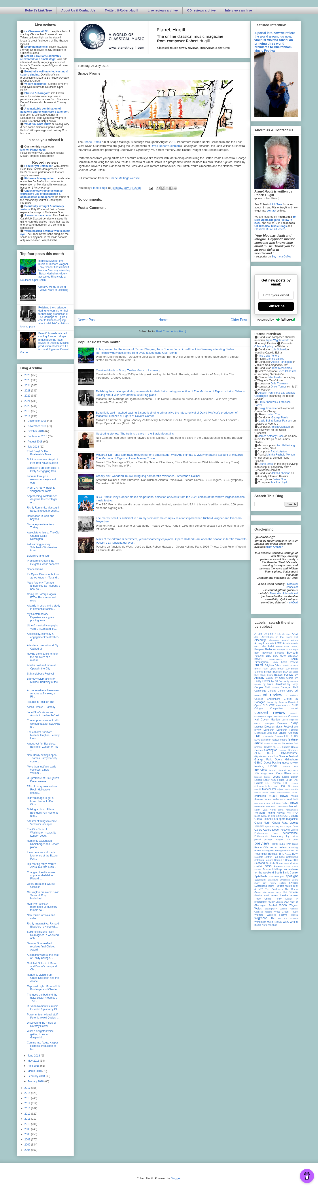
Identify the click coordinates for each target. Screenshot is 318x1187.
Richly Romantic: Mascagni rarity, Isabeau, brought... (43, 509)
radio (282, 844)
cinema (269, 702)
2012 (28, 1113)
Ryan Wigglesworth (277, 340)
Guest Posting (272, 762)
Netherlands (279, 799)
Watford (283, 908)
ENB (275, 733)
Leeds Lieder (290, 776)
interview (260, 770)
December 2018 (37, 420)
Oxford (258, 829)
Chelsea (258, 698)
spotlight (292, 876)
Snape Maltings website (125, 178)
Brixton (268, 671)
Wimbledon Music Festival (268, 921)
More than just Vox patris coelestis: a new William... (41, 770)
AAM (295, 633)
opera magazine (288, 818)
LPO (282, 786)
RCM (295, 844)
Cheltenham (273, 698)
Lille (267, 783)
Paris (275, 833)
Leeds (276, 776)
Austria (286, 643)
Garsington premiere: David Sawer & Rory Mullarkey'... (43, 895)
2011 (28, 1118)
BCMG (257, 659)
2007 (28, 1139)
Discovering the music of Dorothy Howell (41, 1024)
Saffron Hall (271, 857)
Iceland (286, 766)
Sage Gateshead (288, 857)
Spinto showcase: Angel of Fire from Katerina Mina (42, 461)
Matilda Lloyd (279, 482)
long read (273, 786)
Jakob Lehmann (280, 473)
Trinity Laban (283, 898)
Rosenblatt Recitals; (266, 853)
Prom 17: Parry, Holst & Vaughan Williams (41, 489)
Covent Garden (270, 719)
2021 (28, 401)
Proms (274, 843)
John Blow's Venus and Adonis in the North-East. (43, 714)
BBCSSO (293, 655)
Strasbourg (273, 880)
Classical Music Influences (270, 229)
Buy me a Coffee (281, 256)
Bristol (278, 665)
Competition (276, 708)
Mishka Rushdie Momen (280, 454)
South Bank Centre (286, 872)
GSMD (258, 762)
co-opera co (283, 705)
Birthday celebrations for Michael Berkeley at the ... (42, 682)
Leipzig (258, 780)
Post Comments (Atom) (171, 331)
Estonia (279, 736)
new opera (259, 803)
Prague (279, 839)
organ (289, 826)
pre (288, 839)
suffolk (283, 883)
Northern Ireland (264, 812)
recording (293, 847)
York (264, 925)
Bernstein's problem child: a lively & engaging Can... (43, 469)
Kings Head (267, 773)
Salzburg (259, 860)
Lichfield (258, 783)
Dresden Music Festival (279, 726)
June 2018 (34, 1055)
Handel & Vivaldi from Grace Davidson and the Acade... (43, 978)
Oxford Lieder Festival (276, 829)
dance (257, 723)
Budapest (293, 672)
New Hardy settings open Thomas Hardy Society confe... (42, 758)
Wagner (294, 905)
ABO (256, 637)
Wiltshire (294, 918)
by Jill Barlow (278, 681)
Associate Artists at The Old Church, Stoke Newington (43, 536)
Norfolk (293, 806)
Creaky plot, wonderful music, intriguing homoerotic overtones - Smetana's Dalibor (148, 476)
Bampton (259, 649)
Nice (268, 806)
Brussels (277, 671)
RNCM (294, 850)
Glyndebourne (289, 753)
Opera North (262, 822)
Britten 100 (283, 668)
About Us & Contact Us (78, 10)
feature (283, 739)
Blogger (175, 1178)
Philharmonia (261, 836)
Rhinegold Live (270, 850)
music (287, 792)
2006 (28, 1144)
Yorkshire (272, 925)
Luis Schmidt (279, 349)
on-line (271, 815)
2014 (28, 1103)
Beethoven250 (276, 659)
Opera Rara (280, 822)
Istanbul (282, 770)
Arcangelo (259, 643)
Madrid (257, 789)
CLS (265, 705)
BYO (267, 687)
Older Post (239, 320)
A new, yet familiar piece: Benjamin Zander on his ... (42, 747)
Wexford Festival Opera (282, 914)
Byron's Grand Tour (38, 555)
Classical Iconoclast (292, 585)
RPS (281, 853)
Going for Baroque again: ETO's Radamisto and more (42, 597)
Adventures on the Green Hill (279, 637)
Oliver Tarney (278, 386)
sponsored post (276, 876)
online (279, 816)
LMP (285, 783)
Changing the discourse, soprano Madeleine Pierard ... (41, 875)
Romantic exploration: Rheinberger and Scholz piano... (43, 844)
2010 (28, 1124)
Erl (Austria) (268, 736)
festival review (270, 743)
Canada (272, 690)
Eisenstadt (259, 732)
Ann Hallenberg (285, 445)
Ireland (272, 770)
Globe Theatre (264, 753)
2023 (28, 390)
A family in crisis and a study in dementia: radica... (43, 607)
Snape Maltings (272, 869)
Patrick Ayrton (279, 451)
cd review (272, 694)
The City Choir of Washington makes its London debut (41, 832)
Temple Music (283, 885)
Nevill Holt (292, 799)
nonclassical (282, 806)
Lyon (295, 786)
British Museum (290, 665)
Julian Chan (274, 414)
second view (291, 863)
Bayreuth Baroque (273, 652)
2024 (28, 385)
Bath (256, 652)
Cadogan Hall (289, 687)
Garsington (270, 750)
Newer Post (87, 320)
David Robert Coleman (165, 145)
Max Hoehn (275, 377)
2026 (28, 375)
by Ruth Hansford (274, 684)
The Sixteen (290, 892)
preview (261, 843)
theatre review (289, 895)
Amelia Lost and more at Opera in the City (41, 667)
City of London (281, 702)
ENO (257, 736)
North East (260, 809)
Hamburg (259, 766)
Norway (281, 812)
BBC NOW (279, 655)
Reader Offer (261, 847)
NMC (273, 806)
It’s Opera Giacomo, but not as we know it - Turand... (43, 576)
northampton (292, 810)
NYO (295, 812)
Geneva (282, 750)
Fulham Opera (290, 747)
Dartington (269, 723)
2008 (28, 1134)
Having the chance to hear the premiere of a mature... (42, 657)
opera (294, 815)
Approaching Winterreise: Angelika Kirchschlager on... (42, 499)
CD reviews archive (201, 10)
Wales (258, 908)
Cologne (258, 708)
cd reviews (291, 695)
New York (270, 803)
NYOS (257, 816)
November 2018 (37, 426)
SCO (295, 860)
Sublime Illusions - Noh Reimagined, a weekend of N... (43, 935)
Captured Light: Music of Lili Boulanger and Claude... (43, 988)
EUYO (257, 740)
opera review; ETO (274, 826)
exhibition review (270, 739)
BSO (285, 671)
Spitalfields (260, 876)
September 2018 (38, 436)
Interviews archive (238, 10)
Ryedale (258, 857)
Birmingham (261, 662)
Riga (280, 850)
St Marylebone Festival (40, 673)
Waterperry (271, 908)
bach (256, 646)
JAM (256, 773)
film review (287, 743)
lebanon (258, 777)
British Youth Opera (265, 668)
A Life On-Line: (283, 634)
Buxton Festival (283, 674)
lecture (267, 777)
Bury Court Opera (263, 675)
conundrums (280, 716)
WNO (286, 921)
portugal (268, 839)
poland (257, 839)
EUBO (294, 736)
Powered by (276, 319)
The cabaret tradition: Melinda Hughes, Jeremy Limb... (43, 735)
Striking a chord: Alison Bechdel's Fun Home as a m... (42, 812)
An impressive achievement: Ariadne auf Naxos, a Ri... (43, 693)
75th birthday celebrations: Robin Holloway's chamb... (42, 789)
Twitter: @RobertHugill (121, 10)
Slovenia (277, 866)
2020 (28, 406)
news (294, 803)
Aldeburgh (260, 640)
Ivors (295, 770)
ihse (296, 766)
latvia (295, 773)
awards (294, 643)
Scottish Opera (274, 863)
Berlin (294, 659)
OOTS (286, 816)
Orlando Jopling (263, 346)
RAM (288, 844)
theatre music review (266, 895)
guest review (290, 762)
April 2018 (34, 1065)
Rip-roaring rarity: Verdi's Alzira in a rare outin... (41, 865)
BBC (268, 655)
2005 (28, 1149)
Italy (290, 770)
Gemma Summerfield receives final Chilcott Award (41, 946)
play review (291, 836)
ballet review (275, 646)
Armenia (270, 643)
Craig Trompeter (268, 408)
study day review (265, 883)
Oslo (295, 826)
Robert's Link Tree (38, 10)
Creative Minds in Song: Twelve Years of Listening (127, 370)
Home (163, 320)
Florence (277, 747)
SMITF (287, 866)
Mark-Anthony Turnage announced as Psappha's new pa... (43, 586)
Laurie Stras (265, 463)
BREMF (259, 665)
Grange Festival (288, 756)
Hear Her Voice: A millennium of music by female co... (42, 907)
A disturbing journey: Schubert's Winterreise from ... (42, 547)
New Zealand (282, 803)
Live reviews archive (163, 10)
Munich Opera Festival (265, 792)
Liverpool (276, 783)
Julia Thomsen (279, 383)
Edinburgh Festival (287, 729)
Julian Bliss (279, 479)
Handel (273, 766)
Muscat (280, 792)
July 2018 (34, 446)
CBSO (289, 690)
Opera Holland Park (266, 818)
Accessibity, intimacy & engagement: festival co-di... (43, 637)
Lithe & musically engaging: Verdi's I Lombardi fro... (43, 627)
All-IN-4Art (274, 640)
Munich (294, 789)
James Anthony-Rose (271, 436)
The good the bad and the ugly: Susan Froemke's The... (42, 998)
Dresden (258, 726)
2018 (28, 416)
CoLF (295, 705)
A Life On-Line (263, 633)
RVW (295, 853)
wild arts (282, 918)
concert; (294, 713)
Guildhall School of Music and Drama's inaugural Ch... (42, 966)
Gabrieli (258, 750)
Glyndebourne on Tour (266, 756)
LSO (289, 786)
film (279, 743)
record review (278, 847)
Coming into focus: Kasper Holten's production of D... (42, 1046)
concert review (269, 712)
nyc (289, 812)
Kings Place (283, 773)
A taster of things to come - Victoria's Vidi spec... (43, 823)
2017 (28, 1087)
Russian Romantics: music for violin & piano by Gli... (43, 1008)
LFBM (289, 780)
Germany (293, 750)
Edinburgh (268, 729)
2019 (28, 411)
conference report (263, 716)
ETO (286, 736)
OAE (264, 815)
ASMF (278, 643)
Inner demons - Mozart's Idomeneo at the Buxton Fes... (42, 855)
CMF (271, 705)
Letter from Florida (273, 780)
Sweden (293, 882)
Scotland (259, 863)
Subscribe (275, 306)
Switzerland (260, 886)
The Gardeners (274, 889)
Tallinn (271, 886)
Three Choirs (262, 898)
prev (295, 839)
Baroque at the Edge (287, 649)
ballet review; (291, 646)
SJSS (268, 866)
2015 (28, 1098)
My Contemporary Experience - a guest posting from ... (41, 617)
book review (289, 662)
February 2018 (36, 1076)
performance (290, 833)
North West (277, 809)
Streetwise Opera (289, 880)
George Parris (279, 417)
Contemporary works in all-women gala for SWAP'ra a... (43, 723)
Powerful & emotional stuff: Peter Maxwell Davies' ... (43, 1016)
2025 (28, 380)
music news (278, 796)
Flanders (267, 747)
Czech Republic (290, 719)
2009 (28, 1129)
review (257, 850)
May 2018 (34, 1060)
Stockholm (259, 879)
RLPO (286, 850)
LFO (295, 780)
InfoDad (293, 602)
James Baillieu (275, 358)
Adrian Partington (281, 361)
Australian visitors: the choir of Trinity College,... (43, 956)
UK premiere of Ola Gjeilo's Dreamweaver (43, 780)
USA (286, 901)
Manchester (269, 789)
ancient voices (289, 640)
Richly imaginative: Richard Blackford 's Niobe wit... (43, 925)
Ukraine (279, 902)
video (283, 905)
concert (294, 708)
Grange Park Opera (268, 759)
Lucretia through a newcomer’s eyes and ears (41, 479)
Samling (269, 860)
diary (294, 723)
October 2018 (36, 431)
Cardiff (281, 690)
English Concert (288, 732)
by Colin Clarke (284, 678)
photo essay (277, 836)
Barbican (270, 649)
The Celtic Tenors (268, 355)
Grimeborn (291, 759)
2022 (28, 395)
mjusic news (283, 789)
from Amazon (274, 546)
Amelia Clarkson (280, 426)
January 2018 (36, 1081)
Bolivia (275, 662)
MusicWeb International (284, 593)
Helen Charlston (286, 371)
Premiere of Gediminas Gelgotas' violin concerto (43, 562)
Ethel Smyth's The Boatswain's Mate (39, 453)
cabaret (275, 687)
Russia (288, 854)
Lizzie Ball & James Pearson (275, 420)
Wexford (258, 914)
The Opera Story (272, 892)
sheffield (258, 866)
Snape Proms (92, 142)
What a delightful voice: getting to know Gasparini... (40, 1034)
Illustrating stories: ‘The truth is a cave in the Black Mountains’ (135, 433)
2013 (28, 1108)
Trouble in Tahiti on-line (40, 701)
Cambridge (260, 690)
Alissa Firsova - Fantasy (41, 707)
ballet (263, 646)
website (294, 908)
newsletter (259, 806)
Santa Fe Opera (283, 860)
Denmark (282, 723)
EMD (269, 732)
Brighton (269, 665)
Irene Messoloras (281, 368)
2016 (28, 1092)
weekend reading (263, 912)
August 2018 (35, 441)
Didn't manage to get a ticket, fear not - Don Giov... (40, 801)
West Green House (286, 911)
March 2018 (35, 1071)
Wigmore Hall (264, 918)
